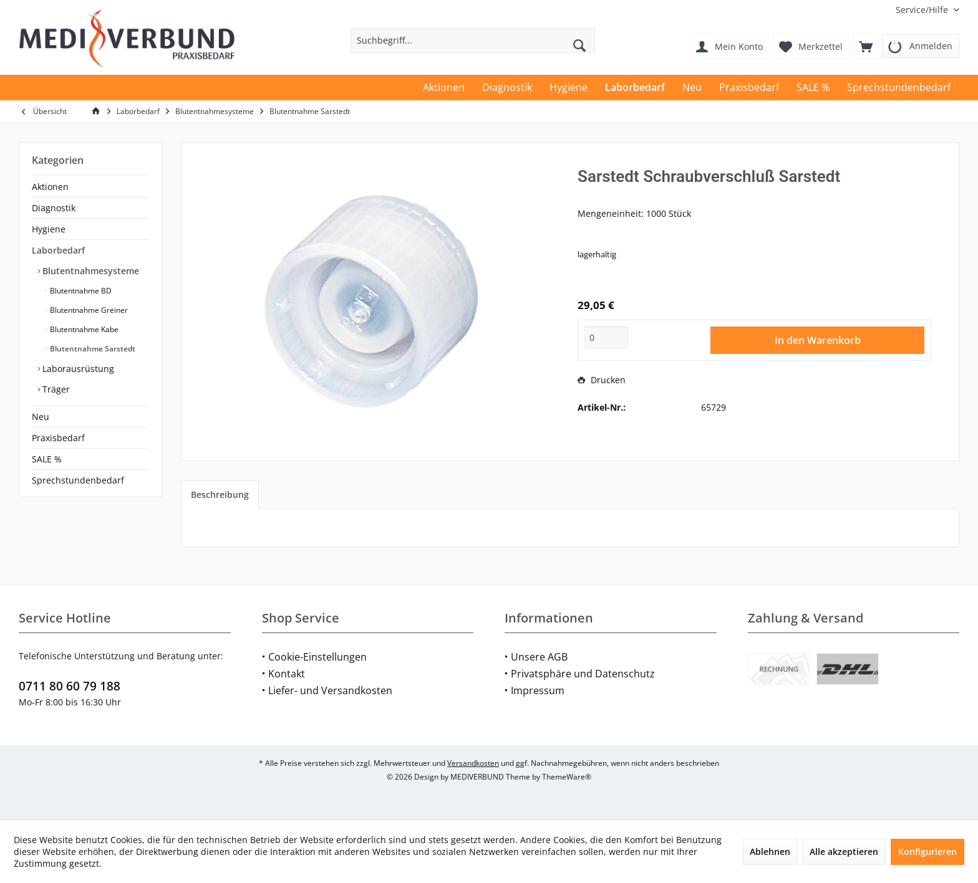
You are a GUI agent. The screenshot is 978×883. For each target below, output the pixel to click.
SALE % (47, 459)
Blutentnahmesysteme (89, 271)
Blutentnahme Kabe (83, 329)
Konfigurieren (927, 851)
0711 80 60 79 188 (69, 686)
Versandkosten (473, 763)
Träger (55, 389)
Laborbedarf (58, 250)
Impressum (537, 690)
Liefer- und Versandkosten (330, 690)
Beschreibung (220, 494)
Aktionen (50, 187)
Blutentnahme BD (80, 290)
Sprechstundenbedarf (78, 480)
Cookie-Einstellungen (317, 657)
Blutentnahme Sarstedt (91, 348)
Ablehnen (770, 851)
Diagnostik (53, 208)
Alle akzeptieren (844, 851)
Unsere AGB (539, 657)
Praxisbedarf (58, 438)
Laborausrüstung (77, 369)
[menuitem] (922, 9)
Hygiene (48, 229)
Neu (40, 416)
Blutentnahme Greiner (88, 310)
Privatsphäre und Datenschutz (583, 673)
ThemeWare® (566, 776)
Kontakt (286, 673)
